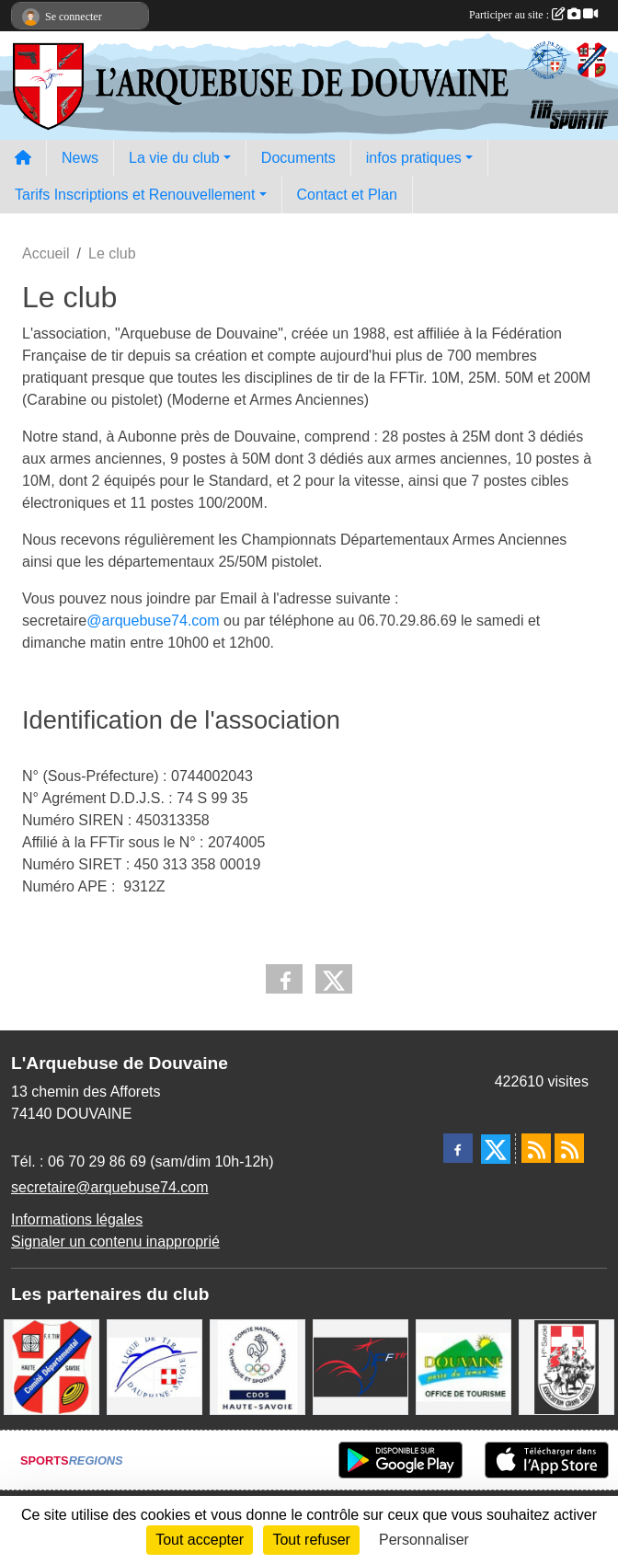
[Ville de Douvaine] (463, 1366)
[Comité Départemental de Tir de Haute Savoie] (51, 1366)
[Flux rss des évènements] (569, 1148)
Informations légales (77, 1219)
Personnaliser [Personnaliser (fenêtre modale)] (424, 1539)
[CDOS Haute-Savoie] (257, 1366)
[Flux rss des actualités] (536, 1148)
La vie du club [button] (174, 158)
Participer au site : (533, 14)
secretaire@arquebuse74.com (110, 1187)
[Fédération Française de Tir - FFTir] (360, 1366)
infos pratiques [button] (414, 158)
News (80, 158)
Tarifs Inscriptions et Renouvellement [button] (135, 194)
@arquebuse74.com (152, 620)
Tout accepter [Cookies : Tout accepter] (199, 1539)
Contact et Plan (347, 194)
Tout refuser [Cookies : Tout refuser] (310, 1539)
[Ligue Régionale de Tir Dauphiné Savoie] (154, 1366)
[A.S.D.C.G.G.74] (566, 1366)
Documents (298, 158)
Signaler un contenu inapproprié (115, 1241)
